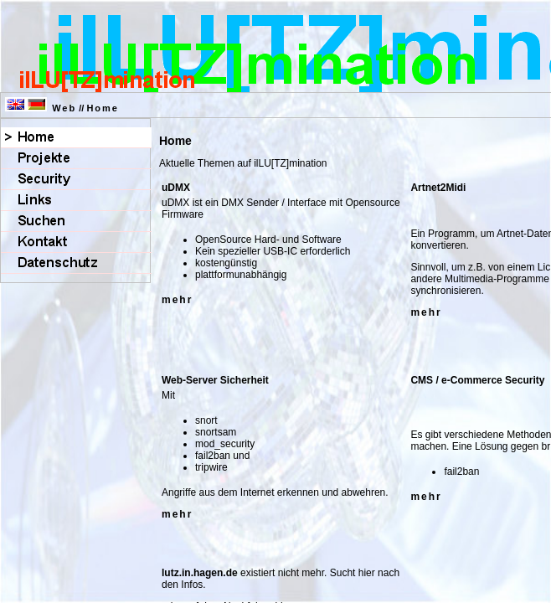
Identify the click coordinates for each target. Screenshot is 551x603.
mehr (177, 300)
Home (102, 108)
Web (64, 108)
